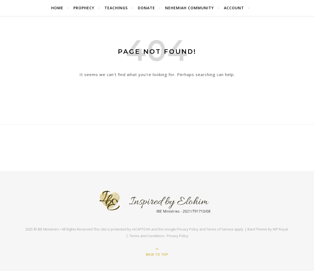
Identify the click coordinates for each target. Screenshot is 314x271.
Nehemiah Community (189, 7)
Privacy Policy (187, 229)
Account (234, 7)
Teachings (116, 7)
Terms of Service (219, 229)
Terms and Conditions (147, 235)
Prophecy (83, 7)
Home (57, 7)
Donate (146, 7)
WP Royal (280, 229)
